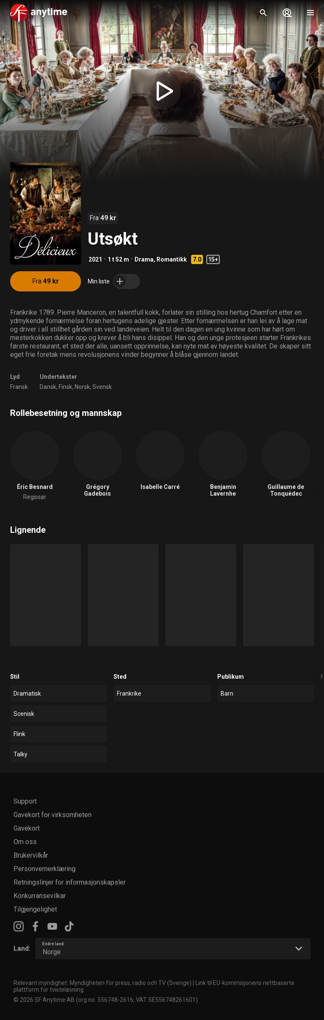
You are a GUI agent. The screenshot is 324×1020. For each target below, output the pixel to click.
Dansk (48, 386)
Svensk (102, 386)
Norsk (82, 386)
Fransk (19, 386)
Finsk (65, 386)
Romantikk (172, 259)
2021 (95, 259)
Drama (144, 259)
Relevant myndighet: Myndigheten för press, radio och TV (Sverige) (103, 983)
